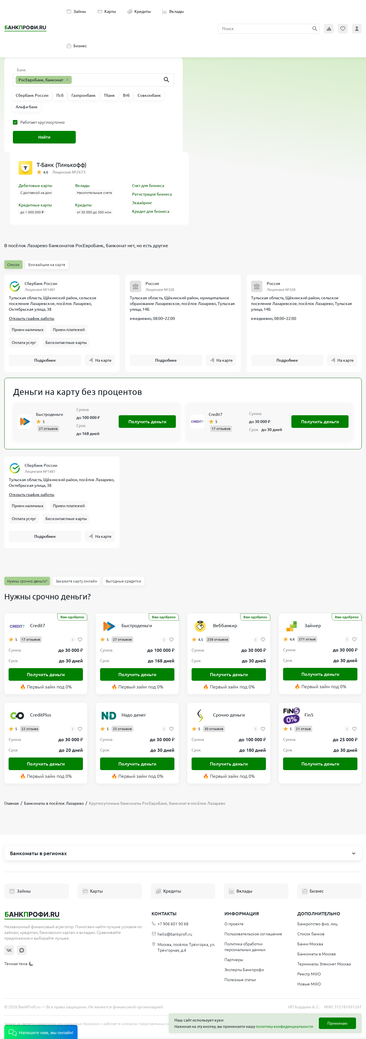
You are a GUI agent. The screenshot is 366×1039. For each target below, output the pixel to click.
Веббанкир (225, 627)
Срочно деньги (229, 716)
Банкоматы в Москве (316, 955)
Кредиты (139, 11)
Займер (313, 627)
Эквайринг (142, 202)
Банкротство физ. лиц (317, 925)
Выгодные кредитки (123, 583)
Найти (44, 137)
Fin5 (309, 716)
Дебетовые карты (35, 185)
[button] (40, 1032)
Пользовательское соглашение (253, 935)
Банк (21, 70)
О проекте (234, 925)
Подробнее (45, 361)
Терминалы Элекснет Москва (324, 965)
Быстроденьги (49, 415)
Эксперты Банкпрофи (244, 971)
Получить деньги (147, 422)
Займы (76, 11)
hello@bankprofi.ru (172, 936)
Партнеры (233, 961)
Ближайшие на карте (46, 265)
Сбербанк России (41, 283)
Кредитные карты (35, 205)
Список (13, 265)
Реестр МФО (309, 975)
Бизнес (77, 46)
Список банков (311, 935)
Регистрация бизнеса (152, 194)
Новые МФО (309, 985)
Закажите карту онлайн (76, 583)
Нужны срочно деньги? (27, 583)
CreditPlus (40, 716)
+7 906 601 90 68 (170, 926)
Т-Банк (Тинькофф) (61, 165)
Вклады (173, 11)
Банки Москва (310, 945)
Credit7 (215, 415)
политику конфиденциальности (284, 1026)
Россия (152, 283)
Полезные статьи (240, 981)
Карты (107, 11)
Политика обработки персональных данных (245, 948)
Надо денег (134, 716)
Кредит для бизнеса (150, 211)
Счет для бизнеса (148, 185)
